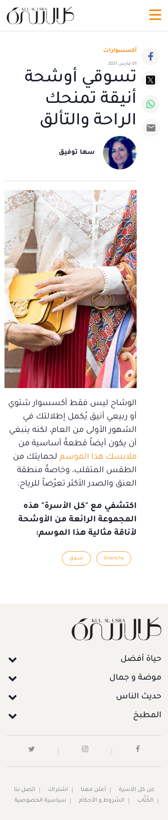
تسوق (76, 558)
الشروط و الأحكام (102, 801)
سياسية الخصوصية (40, 801)
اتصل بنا (24, 790)
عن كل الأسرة (137, 790)
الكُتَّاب (145, 801)
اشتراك (58, 790)
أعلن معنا (93, 790)
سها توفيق (77, 152)
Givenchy (114, 558)
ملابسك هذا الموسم (98, 457)
